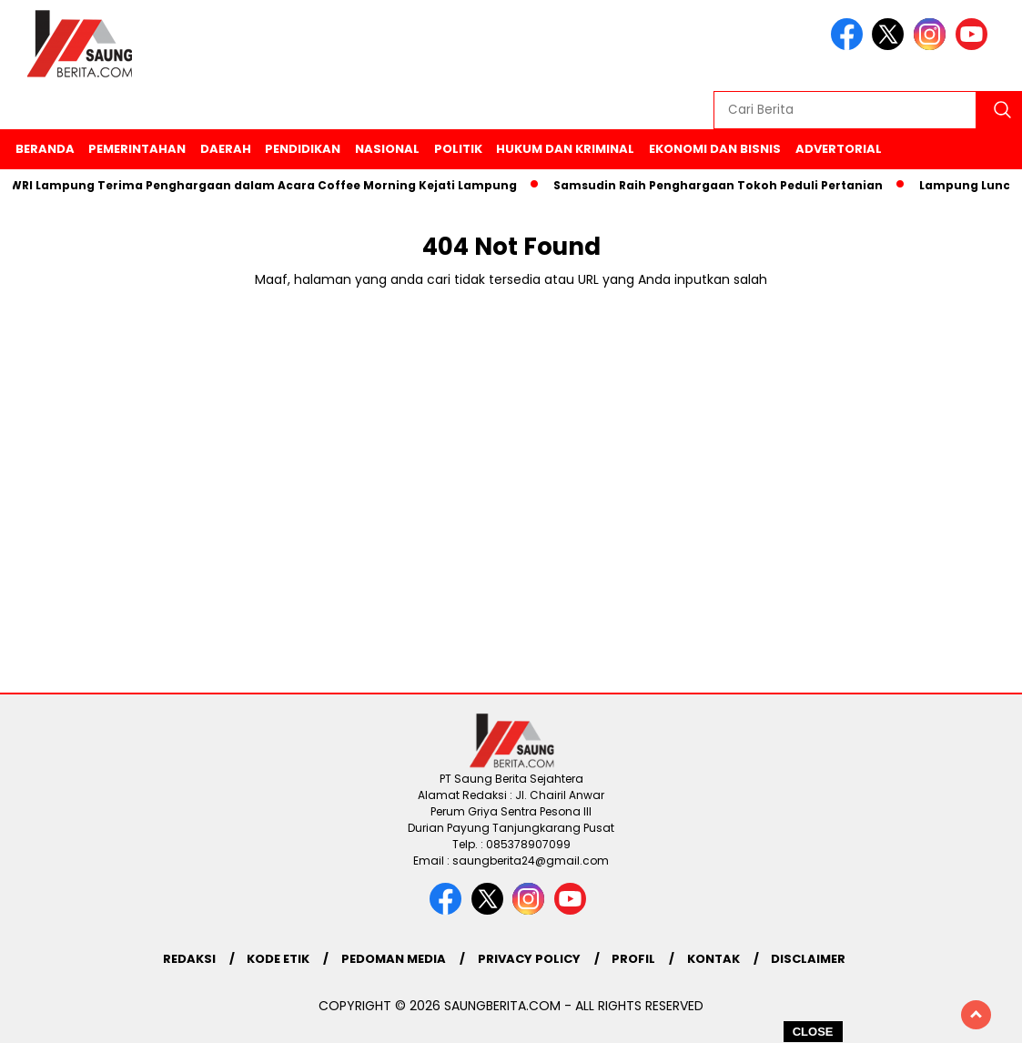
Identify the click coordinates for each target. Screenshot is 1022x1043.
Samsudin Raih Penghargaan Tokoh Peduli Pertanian (722, 185)
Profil (633, 958)
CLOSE (813, 1031)
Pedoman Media (393, 958)
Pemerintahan (137, 148)
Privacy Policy (529, 958)
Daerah (225, 148)
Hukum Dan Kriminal (565, 148)
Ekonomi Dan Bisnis (715, 148)
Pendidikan (302, 148)
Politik (458, 148)
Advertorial (838, 148)
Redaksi (189, 958)
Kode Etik (278, 958)
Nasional (387, 148)
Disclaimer (808, 958)
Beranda (45, 148)
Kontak (713, 958)
